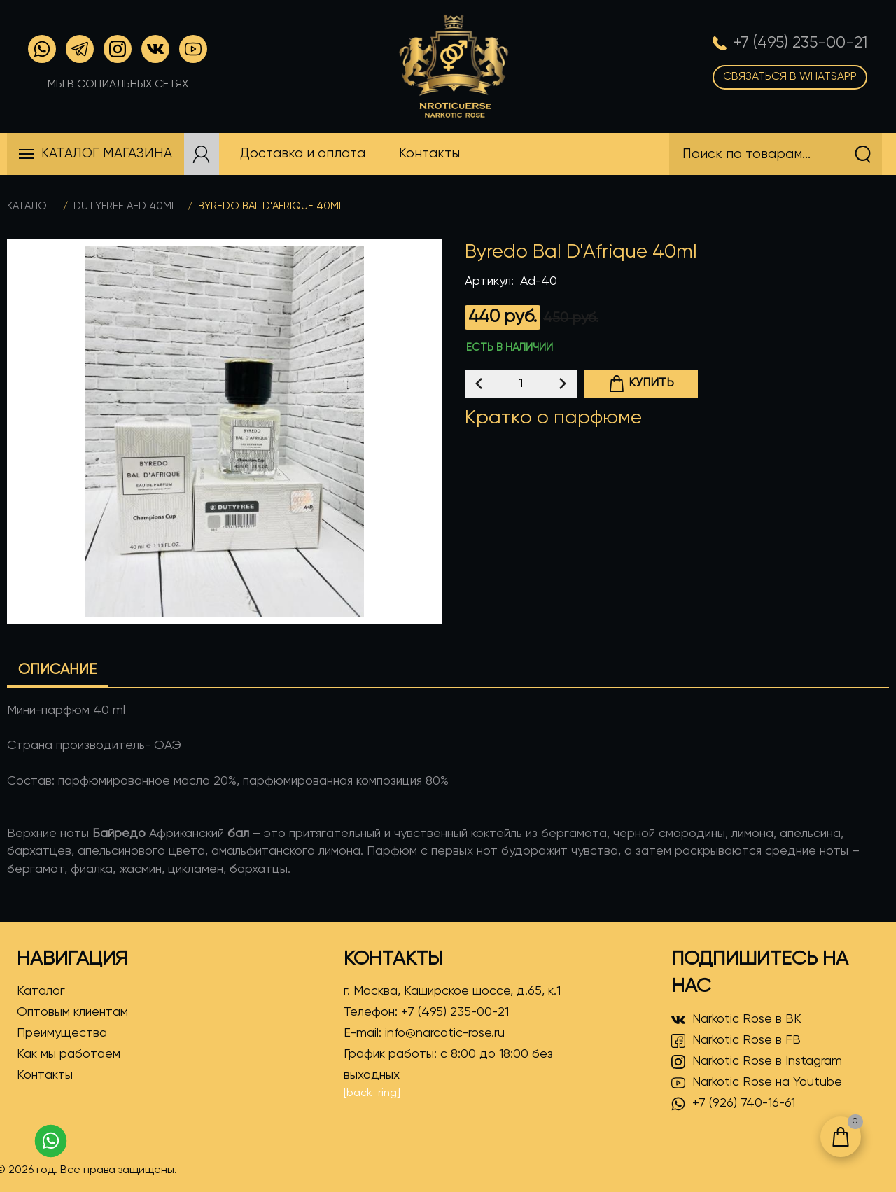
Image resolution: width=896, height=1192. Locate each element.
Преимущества (62, 1033)
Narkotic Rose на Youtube (756, 1083)
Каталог (29, 206)
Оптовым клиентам (72, 1012)
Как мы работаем (68, 1054)
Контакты (45, 1075)
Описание (57, 670)
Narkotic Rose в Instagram (756, 1062)
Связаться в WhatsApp (790, 77)
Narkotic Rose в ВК (736, 1020)
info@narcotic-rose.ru (445, 1033)
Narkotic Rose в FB (736, 1041)
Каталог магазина (106, 153)
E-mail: (424, 1033)
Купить (641, 383)
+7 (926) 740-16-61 (733, 1104)
